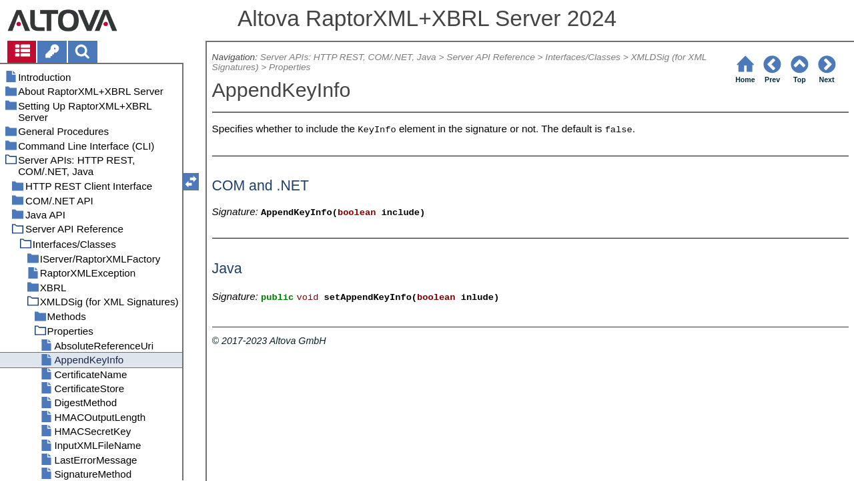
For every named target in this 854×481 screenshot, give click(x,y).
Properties (289, 67)
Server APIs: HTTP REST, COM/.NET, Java (348, 57)
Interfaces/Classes (582, 57)
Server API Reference (490, 57)
